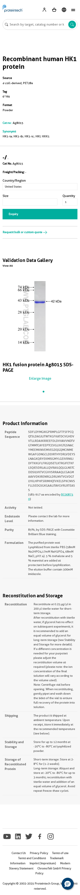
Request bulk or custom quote (25, 232)
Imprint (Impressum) (42, 863)
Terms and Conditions (32, 858)
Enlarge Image (40, 378)
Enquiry (13, 214)
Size (6, 196)
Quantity (69, 196)
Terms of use (60, 853)
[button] (68, 884)
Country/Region (14, 180)
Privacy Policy (39, 853)
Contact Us (19, 853)
